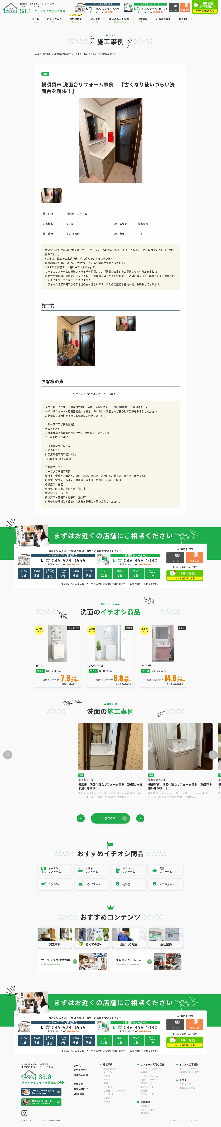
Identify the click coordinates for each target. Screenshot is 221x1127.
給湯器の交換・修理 (189, 1072)
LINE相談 (79, 1093)
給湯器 (144, 1090)
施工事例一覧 (110, 1068)
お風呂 (106, 1075)
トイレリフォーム (149, 1075)
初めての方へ (81, 1070)
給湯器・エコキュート (114, 1090)
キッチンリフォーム (151, 1068)
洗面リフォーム (148, 1079)
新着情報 (145, 1113)
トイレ (106, 1079)
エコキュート (147, 1094)
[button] (46, 140)
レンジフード (110, 1097)
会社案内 (145, 1106)
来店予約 (78, 1084)
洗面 (105, 1083)
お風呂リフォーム (149, 1072)
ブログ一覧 (185, 1084)
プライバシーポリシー (50, 1120)
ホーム (77, 1065)
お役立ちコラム (187, 1087)
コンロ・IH (109, 1094)
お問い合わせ (81, 1089)
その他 (106, 1101)
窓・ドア (107, 1086)
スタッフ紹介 (147, 1109)
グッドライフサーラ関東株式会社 (43, 1082)
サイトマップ (27, 1120)
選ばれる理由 (81, 1074)
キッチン (107, 1072)
